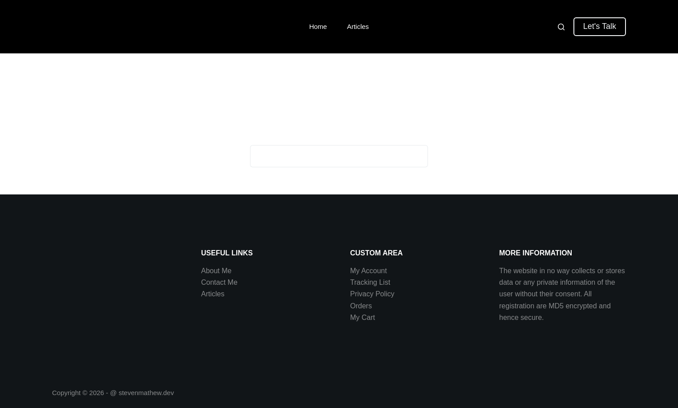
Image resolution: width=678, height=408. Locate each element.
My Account (368, 271)
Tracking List (370, 282)
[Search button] (417, 156)
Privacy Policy (372, 294)
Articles (358, 26)
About (211, 271)
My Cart (362, 317)
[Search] (561, 27)
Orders (361, 306)
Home (318, 26)
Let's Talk (599, 26)
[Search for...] (328, 156)
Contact (214, 282)
